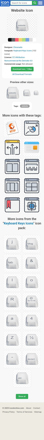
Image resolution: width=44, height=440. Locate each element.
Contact (36, 408)
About (28, 408)
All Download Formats (22, 74)
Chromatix (17, 47)
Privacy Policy (8, 412)
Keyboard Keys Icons (22, 50)
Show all (21, 396)
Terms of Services (24, 412)
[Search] (34, 3)
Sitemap (38, 412)
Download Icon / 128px (22, 69)
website (25, 106)
